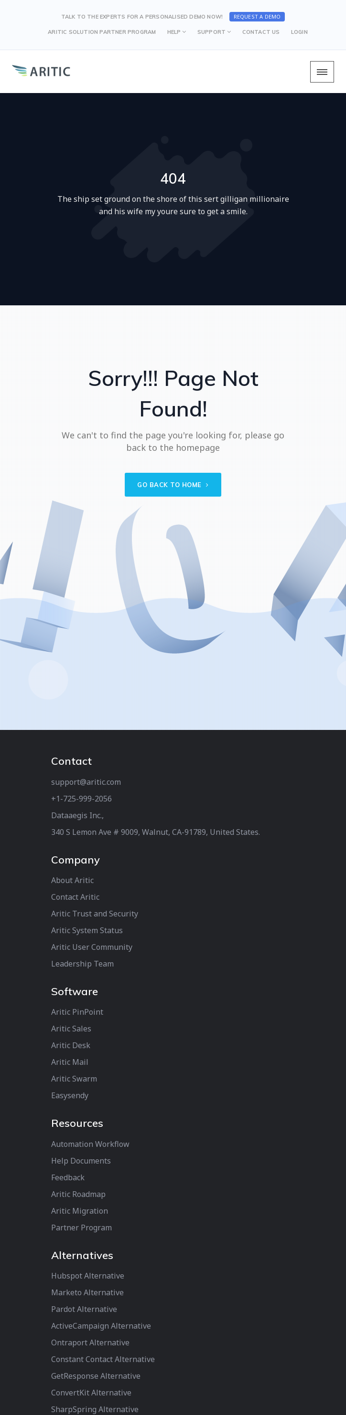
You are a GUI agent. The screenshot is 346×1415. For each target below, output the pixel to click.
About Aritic (72, 880)
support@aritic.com (86, 782)
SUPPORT (211, 32)
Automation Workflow (90, 1144)
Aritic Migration (79, 1211)
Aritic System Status (87, 930)
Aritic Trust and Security (94, 913)
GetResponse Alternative (96, 1376)
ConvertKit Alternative (91, 1392)
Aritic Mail (69, 1062)
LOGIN (299, 32)
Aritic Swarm (74, 1078)
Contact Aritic (75, 897)
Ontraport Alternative (90, 1342)
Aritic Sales (71, 1028)
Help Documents (81, 1160)
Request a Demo (257, 16)
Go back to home (173, 485)
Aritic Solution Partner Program (102, 32)
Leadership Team (82, 963)
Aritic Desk (70, 1045)
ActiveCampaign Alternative (101, 1326)
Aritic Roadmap (78, 1194)
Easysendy (69, 1095)
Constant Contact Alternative (103, 1359)
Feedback (68, 1177)
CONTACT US (261, 32)
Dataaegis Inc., (77, 815)
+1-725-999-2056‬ (81, 798)
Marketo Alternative (87, 1292)
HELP (174, 32)
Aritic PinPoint (77, 1012)
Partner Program (81, 1227)
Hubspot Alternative (87, 1275)
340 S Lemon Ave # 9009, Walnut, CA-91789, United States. (155, 832)
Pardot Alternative (84, 1309)
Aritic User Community (91, 947)
